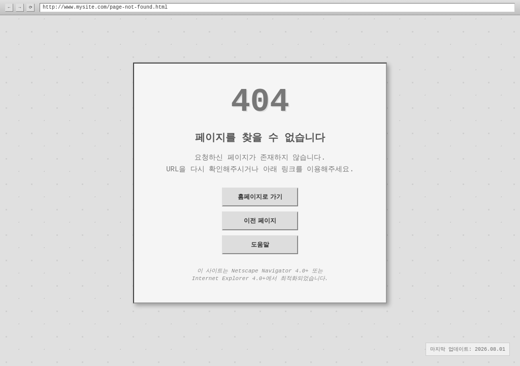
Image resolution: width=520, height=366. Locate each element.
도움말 (260, 244)
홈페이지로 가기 (260, 196)
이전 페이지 (260, 220)
